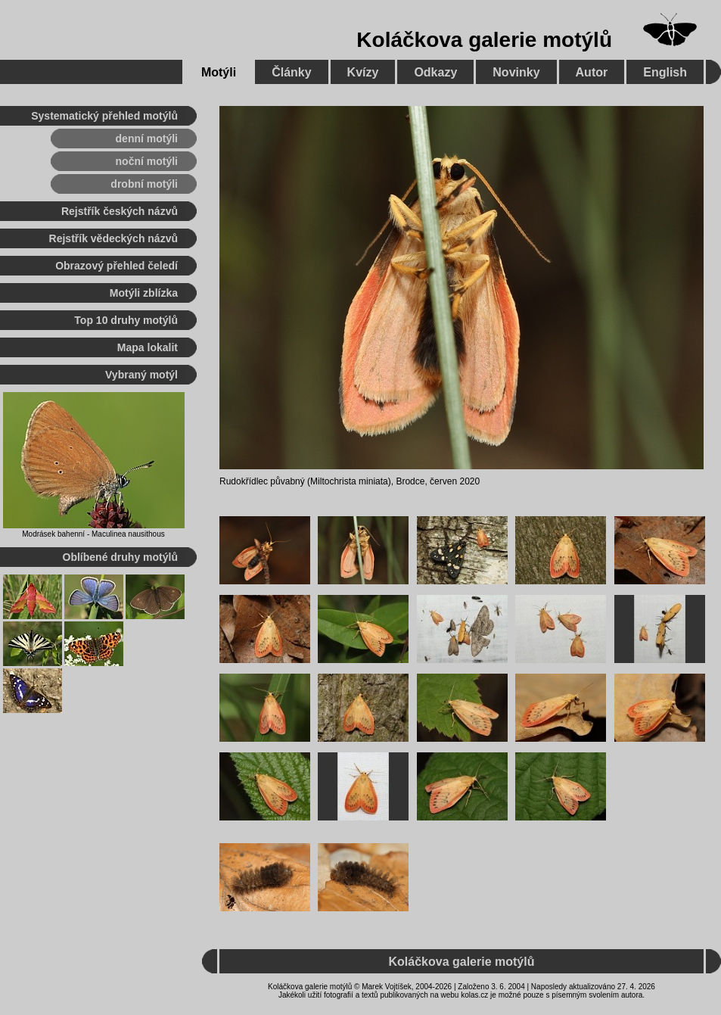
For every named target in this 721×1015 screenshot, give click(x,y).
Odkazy (435, 72)
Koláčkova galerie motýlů (484, 39)
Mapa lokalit (147, 347)
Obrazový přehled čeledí (116, 266)
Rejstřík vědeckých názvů (113, 238)
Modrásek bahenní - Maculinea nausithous (93, 534)
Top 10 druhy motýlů (126, 320)
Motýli (218, 72)
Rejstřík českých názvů (119, 211)
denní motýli (147, 138)
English (665, 72)
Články (291, 72)
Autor (592, 72)
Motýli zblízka (144, 293)
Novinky (516, 72)
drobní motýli (144, 184)
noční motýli (147, 161)
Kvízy (363, 72)
